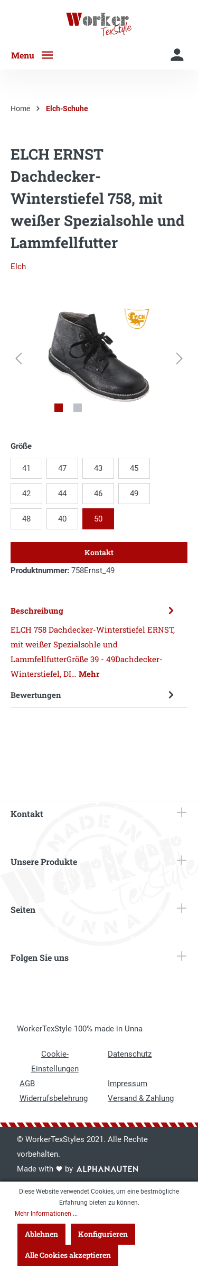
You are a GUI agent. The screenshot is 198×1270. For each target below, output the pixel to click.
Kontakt (99, 552)
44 (62, 493)
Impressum (127, 1083)
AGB (27, 1083)
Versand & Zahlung (141, 1098)
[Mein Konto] (177, 55)
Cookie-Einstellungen (55, 1061)
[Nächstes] (179, 358)
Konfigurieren (103, 1234)
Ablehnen (41, 1234)
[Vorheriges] (18, 358)
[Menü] (37, 55)
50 (98, 519)
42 (26, 493)
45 (134, 468)
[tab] (96, 641)
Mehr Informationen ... (46, 1213)
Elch (18, 266)
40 (62, 519)
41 (26, 468)
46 (98, 493)
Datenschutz (130, 1054)
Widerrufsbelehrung (54, 1098)
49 (134, 493)
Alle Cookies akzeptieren (68, 1255)
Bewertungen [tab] (96, 695)
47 (62, 468)
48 (26, 519)
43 (98, 468)
